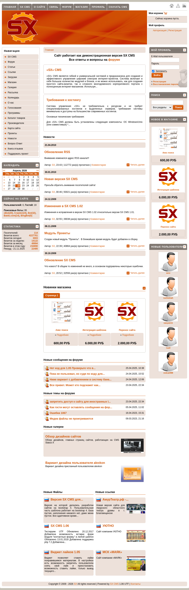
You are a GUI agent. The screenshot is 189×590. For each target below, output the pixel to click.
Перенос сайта (127, 330)
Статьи (11, 67)
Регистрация (175, 30)
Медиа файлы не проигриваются (71, 418)
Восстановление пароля (165, 84)
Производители (16, 123)
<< (4, 170)
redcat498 (168, 373)
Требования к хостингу (63, 100)
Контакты (135, 584)
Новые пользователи (167, 247)
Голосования (14, 107)
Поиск (155, 95)
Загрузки (12, 77)
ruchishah (168, 298)
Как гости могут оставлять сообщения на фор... (81, 407)
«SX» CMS (53, 70)
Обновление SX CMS (59, 260)
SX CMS (25, 7)
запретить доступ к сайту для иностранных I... (80, 401)
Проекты (12, 133)
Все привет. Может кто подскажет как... (75, 385)
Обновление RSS (57, 152)
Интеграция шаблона (94, 330)
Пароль (155, 63)
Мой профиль (161, 50)
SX (53, 165)
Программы (14, 113)
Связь (53, 7)
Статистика (12, 226)
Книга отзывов (15, 148)
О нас (11, 102)
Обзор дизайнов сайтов (63, 436)
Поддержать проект (18, 153)
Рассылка (13, 92)
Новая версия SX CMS (61, 179)
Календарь (13, 97)
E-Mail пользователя (162, 56)
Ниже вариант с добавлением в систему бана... (81, 379)
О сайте (39, 7)
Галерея (12, 87)
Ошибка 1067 (58, 412)
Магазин (82, 7)
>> (37, 170)
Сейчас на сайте (16, 198)
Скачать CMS (118, 7)
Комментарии (99, 165)
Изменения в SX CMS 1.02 (63, 206)
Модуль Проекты (57, 233)
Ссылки (12, 72)
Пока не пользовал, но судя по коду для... (77, 373)
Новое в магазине (164, 119)
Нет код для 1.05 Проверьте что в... (73, 368)
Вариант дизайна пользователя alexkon (75, 462)
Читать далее (137, 164)
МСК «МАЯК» (112, 552)
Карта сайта (14, 128)
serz (168, 273)
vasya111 (168, 323)
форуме (114, 59)
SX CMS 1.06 (60, 525)
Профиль (98, 7)
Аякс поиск (62, 330)
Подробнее (63, 335)
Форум (67, 7)
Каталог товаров (16, 118)
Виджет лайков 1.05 (65, 552)
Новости (12, 138)
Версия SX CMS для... (67, 499)
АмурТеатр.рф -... (116, 499)
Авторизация (160, 30)
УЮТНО (108, 525)
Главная (10, 7)
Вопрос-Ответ (15, 143)
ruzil (168, 348)
